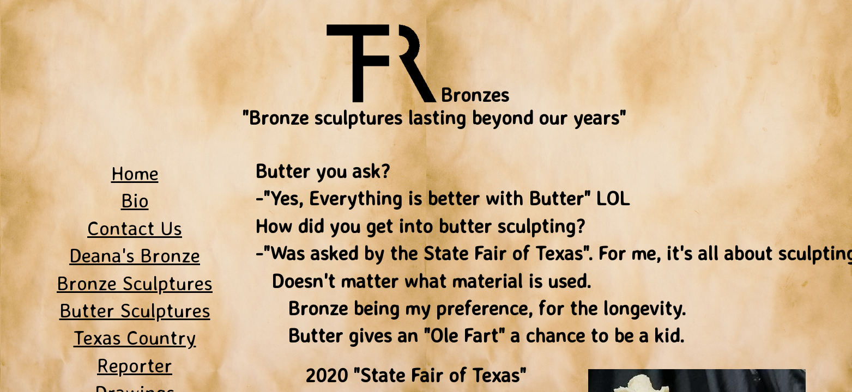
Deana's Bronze (134, 255)
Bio (135, 200)
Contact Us (134, 228)
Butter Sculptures (134, 310)
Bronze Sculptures (135, 283)
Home (135, 173)
